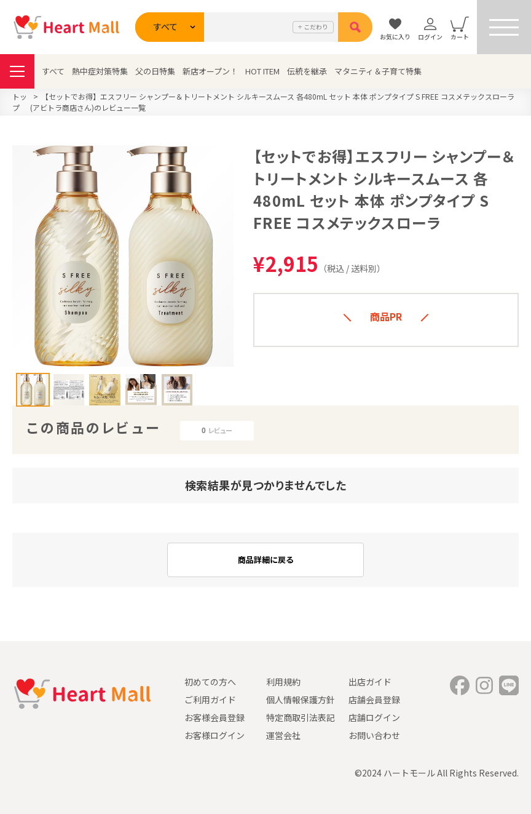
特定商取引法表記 (300, 717)
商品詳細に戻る (266, 559)
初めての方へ (210, 682)
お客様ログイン (214, 735)
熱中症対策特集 (100, 71)
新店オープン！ (210, 71)
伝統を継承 (307, 71)
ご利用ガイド (210, 699)
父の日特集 (155, 71)
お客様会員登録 (214, 717)
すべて (53, 71)
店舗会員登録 (374, 699)
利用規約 (283, 682)
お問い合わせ (374, 735)
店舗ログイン (374, 717)
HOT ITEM (262, 71)
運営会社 (283, 735)
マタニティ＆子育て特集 (378, 71)
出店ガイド (369, 682)
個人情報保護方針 (300, 699)
